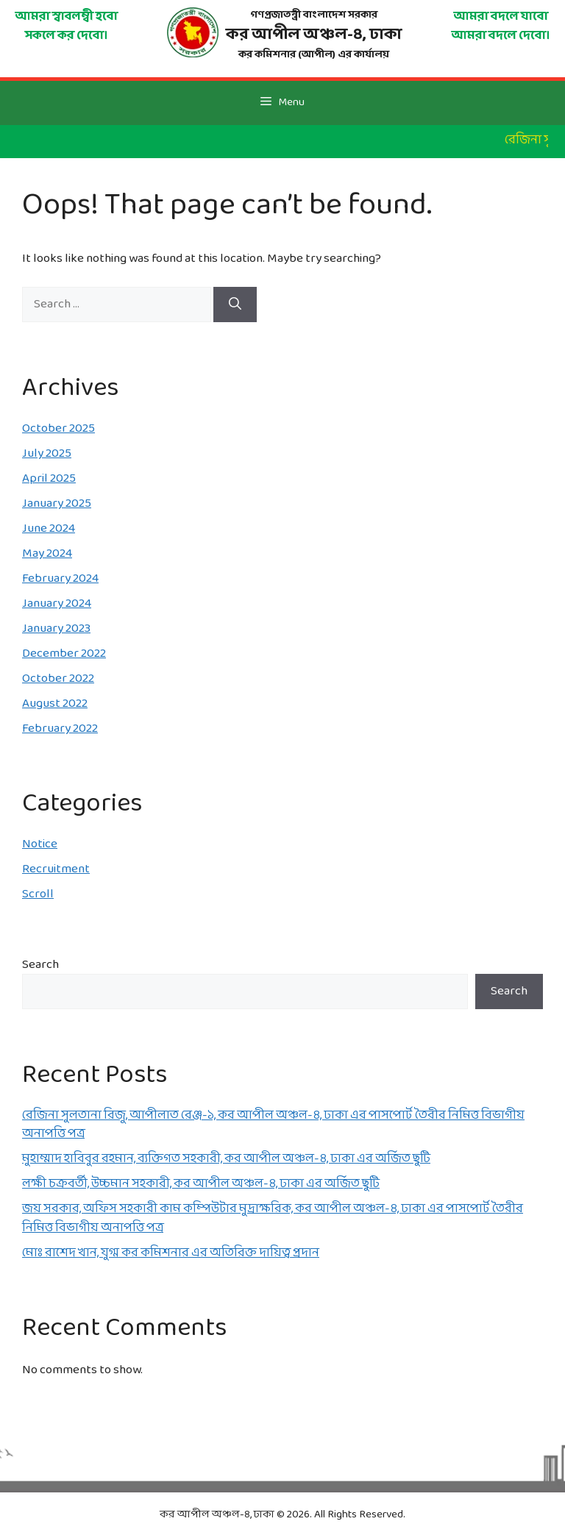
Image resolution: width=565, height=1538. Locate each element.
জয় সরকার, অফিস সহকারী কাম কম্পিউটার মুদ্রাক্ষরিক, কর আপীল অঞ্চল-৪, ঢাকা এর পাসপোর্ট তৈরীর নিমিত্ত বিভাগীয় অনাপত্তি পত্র (272, 1218)
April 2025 (49, 478)
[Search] (235, 304)
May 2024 (47, 553)
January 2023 (56, 628)
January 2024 (56, 603)
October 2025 (58, 428)
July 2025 (46, 453)
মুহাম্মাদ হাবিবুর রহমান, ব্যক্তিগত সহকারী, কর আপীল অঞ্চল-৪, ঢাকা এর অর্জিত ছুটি (226, 1158)
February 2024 (60, 578)
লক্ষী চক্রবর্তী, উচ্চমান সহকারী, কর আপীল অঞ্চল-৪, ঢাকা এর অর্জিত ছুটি (201, 1184)
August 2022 (55, 703)
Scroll (38, 894)
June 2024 (48, 528)
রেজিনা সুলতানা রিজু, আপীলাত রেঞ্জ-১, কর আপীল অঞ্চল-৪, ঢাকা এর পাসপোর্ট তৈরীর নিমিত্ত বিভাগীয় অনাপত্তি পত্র (273, 1125)
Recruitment (56, 869)
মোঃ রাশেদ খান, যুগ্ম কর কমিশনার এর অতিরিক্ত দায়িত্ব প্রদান (170, 1253)
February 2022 (60, 728)
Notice (39, 844)
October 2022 (58, 678)
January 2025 (56, 503)
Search (40, 964)
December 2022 (64, 653)
